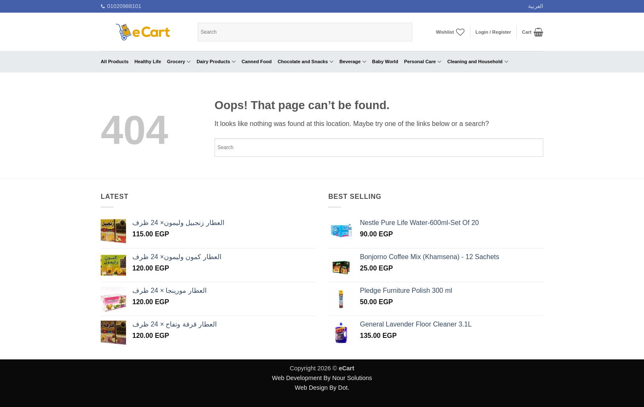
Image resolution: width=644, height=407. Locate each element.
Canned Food (256, 61)
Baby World (385, 61)
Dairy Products (216, 62)
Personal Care (422, 62)
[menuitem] (535, 6)
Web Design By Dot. (322, 387)
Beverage (352, 62)
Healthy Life (147, 61)
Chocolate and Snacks (306, 62)
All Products (115, 61)
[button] (493, 32)
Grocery (179, 62)
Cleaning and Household (477, 62)
